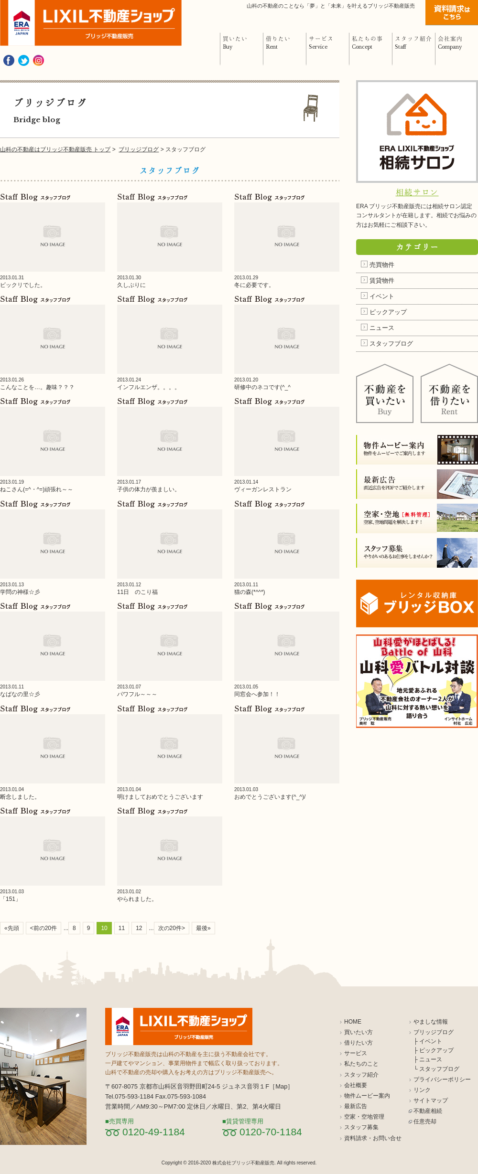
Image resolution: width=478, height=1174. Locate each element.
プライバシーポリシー (442, 1079)
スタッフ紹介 (361, 1074)
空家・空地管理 (364, 1116)
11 (122, 928)
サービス (355, 1053)
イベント (381, 296)
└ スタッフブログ (436, 1069)
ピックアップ (388, 312)
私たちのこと (361, 1063)
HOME (352, 1021)
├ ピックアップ (433, 1050)
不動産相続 (427, 1111)
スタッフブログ (391, 343)
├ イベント (427, 1041)
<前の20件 (43, 928)
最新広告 (355, 1106)
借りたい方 (358, 1042)
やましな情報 (430, 1021)
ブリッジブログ (433, 1032)
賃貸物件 (381, 280)
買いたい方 (358, 1032)
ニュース (381, 327)
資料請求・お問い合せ (373, 1138)
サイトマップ (430, 1100)
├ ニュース (427, 1059)
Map (281, 1086)
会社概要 (355, 1085)
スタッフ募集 (361, 1127)
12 (139, 928)
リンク (422, 1090)
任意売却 (424, 1121)
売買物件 (381, 264)
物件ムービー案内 (367, 1095)
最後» (203, 928)
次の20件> (171, 928)
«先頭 (11, 928)
